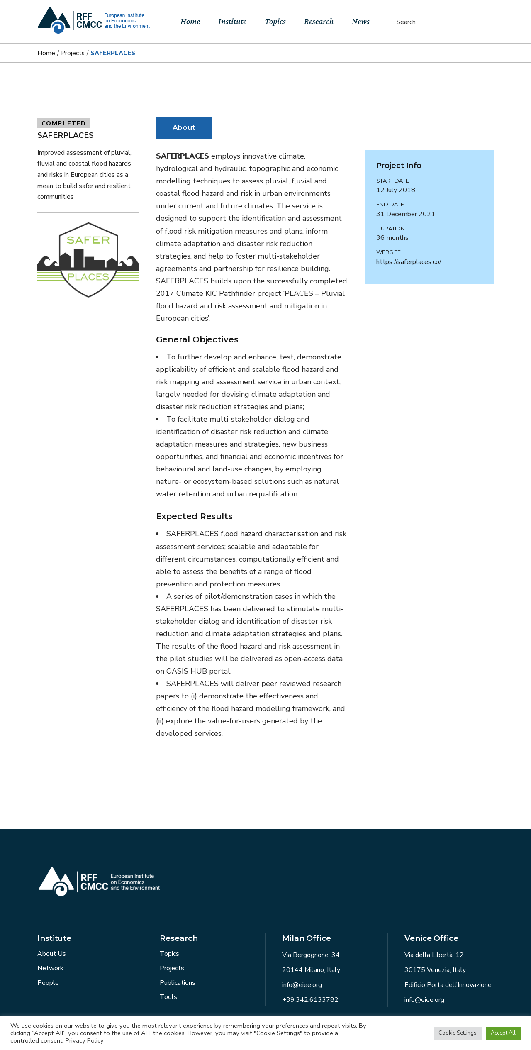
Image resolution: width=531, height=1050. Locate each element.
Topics (169, 953)
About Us (51, 953)
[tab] (184, 128)
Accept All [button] (503, 1033)
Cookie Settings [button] (457, 1033)
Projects (172, 968)
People (48, 982)
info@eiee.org (302, 984)
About (184, 127)
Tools (168, 996)
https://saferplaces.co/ (408, 261)
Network (50, 968)
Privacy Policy (85, 1040)
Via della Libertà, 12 (434, 955)
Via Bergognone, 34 (311, 955)
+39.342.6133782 (310, 999)
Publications (177, 982)
